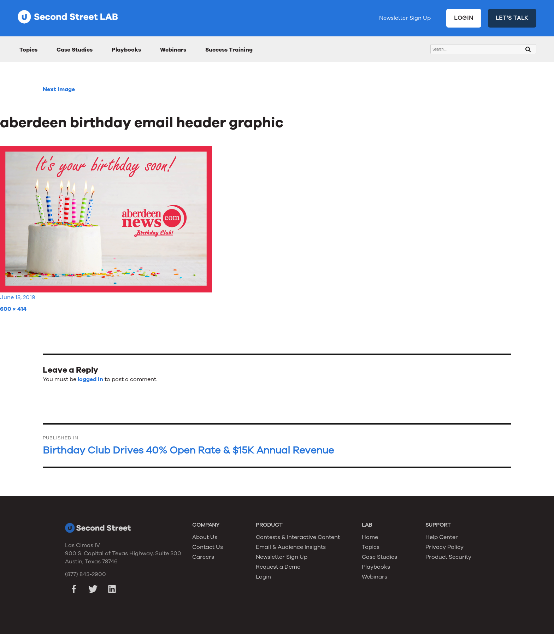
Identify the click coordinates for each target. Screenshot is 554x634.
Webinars (173, 50)
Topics (28, 50)
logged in (90, 379)
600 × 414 (13, 309)
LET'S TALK (512, 18)
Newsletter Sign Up (405, 18)
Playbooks (126, 50)
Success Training (229, 50)
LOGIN (463, 18)
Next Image (59, 89)
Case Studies (75, 50)
